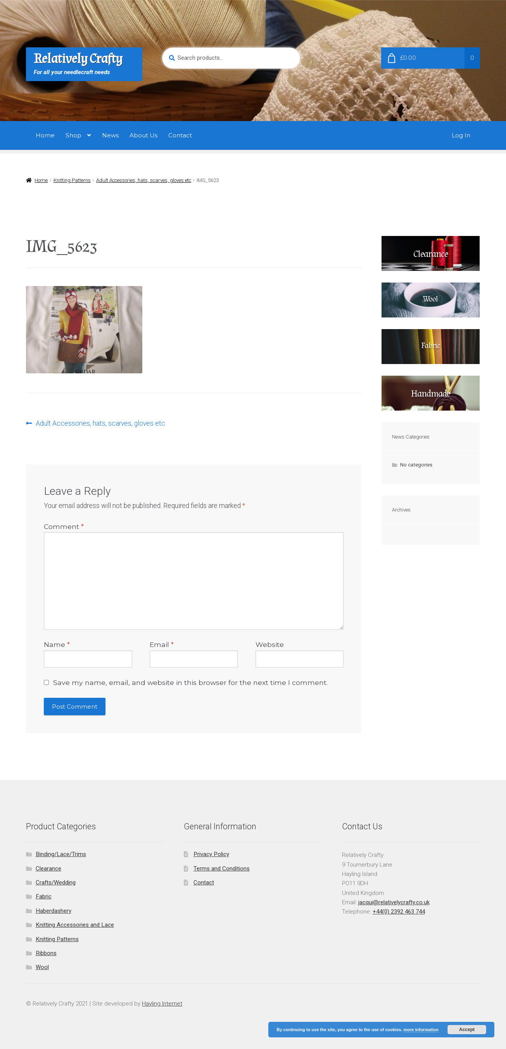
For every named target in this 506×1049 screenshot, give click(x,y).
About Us (143, 135)
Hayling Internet (162, 1003)
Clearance (48, 868)
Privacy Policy (211, 854)
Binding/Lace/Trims (61, 854)
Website (270, 644)
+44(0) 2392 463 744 (399, 911)
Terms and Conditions (221, 868)
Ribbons (46, 953)
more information (420, 1029)
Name (57, 644)
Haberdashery (53, 910)
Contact (180, 135)
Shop (73, 135)
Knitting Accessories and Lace (75, 924)
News (110, 135)
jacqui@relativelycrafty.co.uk (394, 902)
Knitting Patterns (72, 180)
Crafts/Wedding (56, 882)
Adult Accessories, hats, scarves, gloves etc (143, 180)
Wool (42, 967)
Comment (64, 526)
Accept (467, 1029)
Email (162, 644)
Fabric (44, 896)
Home (45, 135)
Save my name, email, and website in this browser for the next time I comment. (190, 682)
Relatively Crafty (78, 59)
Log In (461, 135)
